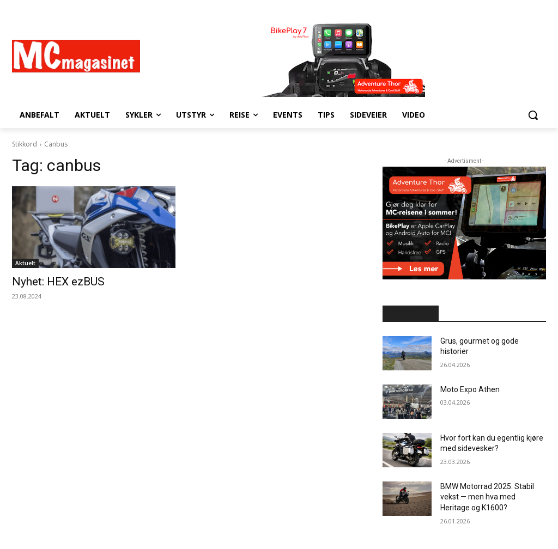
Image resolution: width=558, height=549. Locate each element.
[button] (533, 115)
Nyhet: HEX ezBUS (58, 281)
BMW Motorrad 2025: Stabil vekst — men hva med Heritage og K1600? (487, 497)
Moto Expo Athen (470, 389)
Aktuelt (25, 263)
